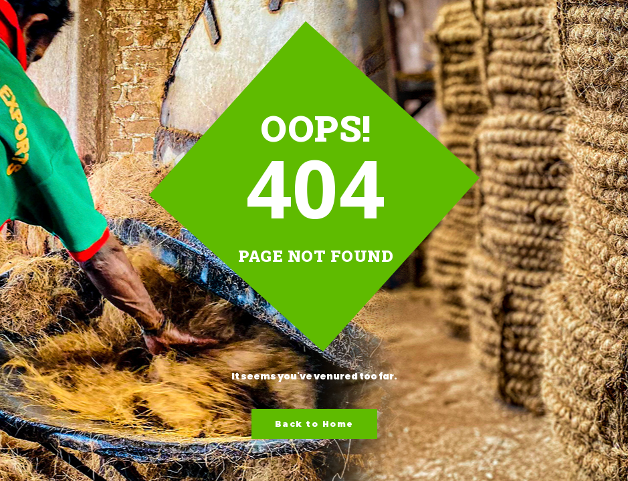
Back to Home (314, 424)
